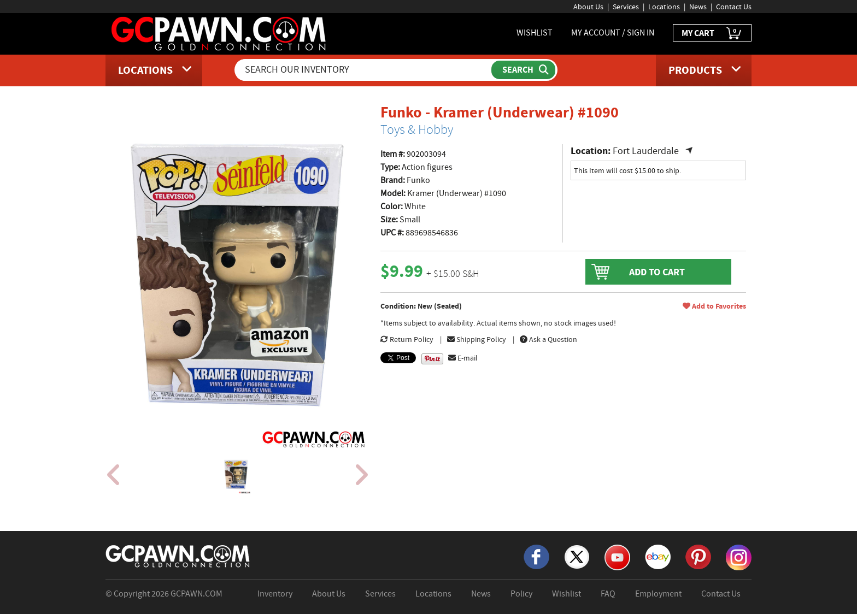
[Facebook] (536, 556)
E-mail (463, 358)
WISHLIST (534, 32)
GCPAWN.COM (196, 593)
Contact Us (734, 6)
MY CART (712, 33)
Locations (664, 6)
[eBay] (658, 556)
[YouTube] (617, 557)
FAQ (608, 593)
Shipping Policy (476, 339)
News (698, 6)
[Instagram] (739, 557)
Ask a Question (548, 339)
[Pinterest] (698, 556)
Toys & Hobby (416, 129)
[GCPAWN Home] (178, 555)
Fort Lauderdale (646, 151)
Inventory (274, 593)
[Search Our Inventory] (364, 70)
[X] (577, 556)
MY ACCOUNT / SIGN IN (612, 32)
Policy (521, 593)
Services (626, 6)
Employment (658, 593)
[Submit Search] (523, 70)
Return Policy (406, 339)
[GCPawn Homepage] (219, 33)
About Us (588, 6)
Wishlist (566, 593)
